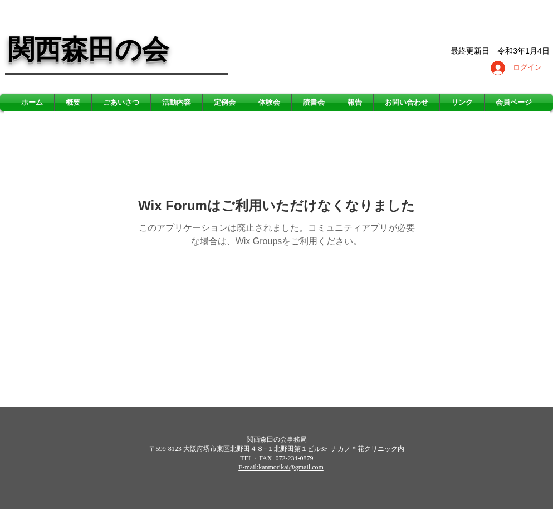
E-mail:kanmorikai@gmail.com (281, 467)
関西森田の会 (88, 49)
